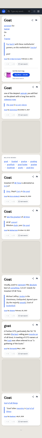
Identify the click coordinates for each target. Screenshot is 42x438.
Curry (18, 191)
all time (26, 217)
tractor (33, 47)
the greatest (15, 217)
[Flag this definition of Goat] (36, 20)
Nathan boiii (14, 230)
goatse (24, 161)
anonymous (13, 110)
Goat (5, 59)
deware (12, 311)
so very (19, 105)
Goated (14, 161)
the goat (26, 191)
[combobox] (19, 11)
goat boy (30, 167)
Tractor (7, 38)
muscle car (33, 334)
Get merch (23, 64)
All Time (17, 183)
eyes (14, 99)
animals (23, 93)
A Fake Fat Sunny (15, 59)
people (22, 302)
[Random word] (29, 11)
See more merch (18, 78)
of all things (13, 403)
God (6, 403)
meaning (20, 408)
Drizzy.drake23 (15, 196)
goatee (34, 164)
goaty (20, 167)
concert (14, 222)
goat (6, 161)
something (14, 288)
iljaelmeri (13, 416)
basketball (10, 305)
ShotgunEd (13, 348)
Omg (8, 191)
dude (16, 225)
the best (14, 334)
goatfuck (10, 164)
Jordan (22, 296)
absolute (33, 284)
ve (8, 44)
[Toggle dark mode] (34, 11)
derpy (24, 105)
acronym (7, 25)
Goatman (11, 167)
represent (22, 284)
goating (33, 161)
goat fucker (22, 164)
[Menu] (38, 11)
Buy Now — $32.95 (21, 75)
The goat (10, 105)
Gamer (7, 29)
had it (12, 44)
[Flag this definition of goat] (37, 325)
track (9, 340)
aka (8, 217)
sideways (8, 99)
